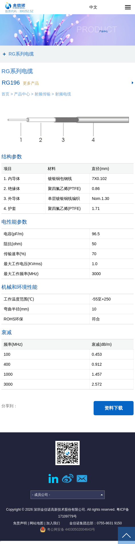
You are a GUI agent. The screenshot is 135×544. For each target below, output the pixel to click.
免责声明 (20, 523)
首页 (5, 94)
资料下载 (113, 408)
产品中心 (22, 94)
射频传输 (43, 94)
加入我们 (53, 523)
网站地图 (36, 523)
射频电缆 (63, 94)
